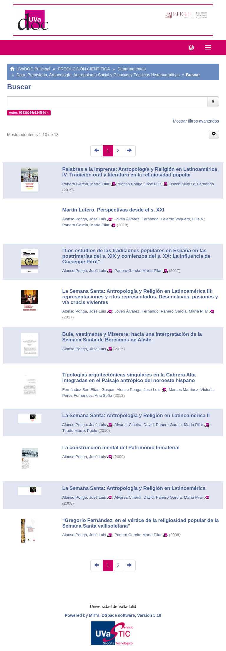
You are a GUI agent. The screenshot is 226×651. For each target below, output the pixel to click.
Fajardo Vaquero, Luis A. (182, 219)
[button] (189, 47)
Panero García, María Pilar (86, 184)
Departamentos (131, 69)
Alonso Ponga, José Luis (140, 184)
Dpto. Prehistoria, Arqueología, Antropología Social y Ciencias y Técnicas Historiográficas (98, 74)
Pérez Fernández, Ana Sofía (87, 395)
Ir (213, 101)
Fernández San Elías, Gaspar (88, 389)
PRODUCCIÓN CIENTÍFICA (84, 69)
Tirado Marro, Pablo (79, 430)
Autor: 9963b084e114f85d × (29, 112)
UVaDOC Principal (33, 69)
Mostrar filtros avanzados (196, 121)
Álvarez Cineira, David (134, 424)
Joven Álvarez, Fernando (192, 184)
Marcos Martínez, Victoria (191, 389)
